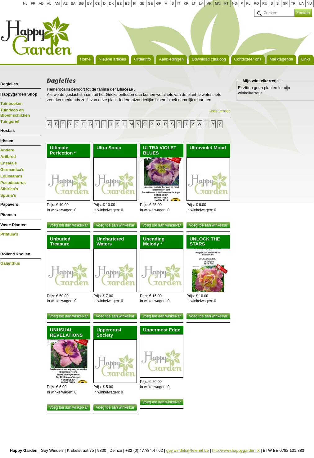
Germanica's (12, 169)
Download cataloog (209, 59)
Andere (7, 150)
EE (119, 3)
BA (73, 3)
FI (134, 3)
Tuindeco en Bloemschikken (15, 113)
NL (25, 3)
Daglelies (9, 84)
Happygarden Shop (18, 94)
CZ (97, 3)
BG (81, 3)
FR (33, 3)
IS (172, 3)
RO (256, 3)
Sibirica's (9, 188)
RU (264, 3)
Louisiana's (11, 176)
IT (178, 3)
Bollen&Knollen (15, 254)
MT (226, 3)
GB (142, 3)
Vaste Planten (13, 224)
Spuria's (8, 195)
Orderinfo (142, 59)
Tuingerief (10, 121)
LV (201, 3)
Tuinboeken (11, 103)
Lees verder (219, 111)
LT (193, 3)
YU (309, 3)
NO (234, 3)
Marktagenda (281, 59)
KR (186, 3)
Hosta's (7, 130)
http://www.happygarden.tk (236, 450)
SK (285, 3)
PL (248, 3)
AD (41, 3)
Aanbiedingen (171, 59)
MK (209, 3)
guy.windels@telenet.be (187, 450)
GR (159, 3)
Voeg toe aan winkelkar (68, 225)
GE (150, 3)
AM (57, 3)
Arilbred (8, 156)
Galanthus (10, 263)
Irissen (6, 140)
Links (306, 59)
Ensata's (8, 163)
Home (85, 59)
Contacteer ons (248, 59)
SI (278, 3)
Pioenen (8, 214)
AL (49, 3)
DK (111, 3)
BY (89, 3)
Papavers (9, 204)
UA (301, 3)
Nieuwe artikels (112, 59)
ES (127, 3)
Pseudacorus (13, 182)
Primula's (9, 234)
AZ (65, 3)
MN (217, 3)
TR (293, 3)
